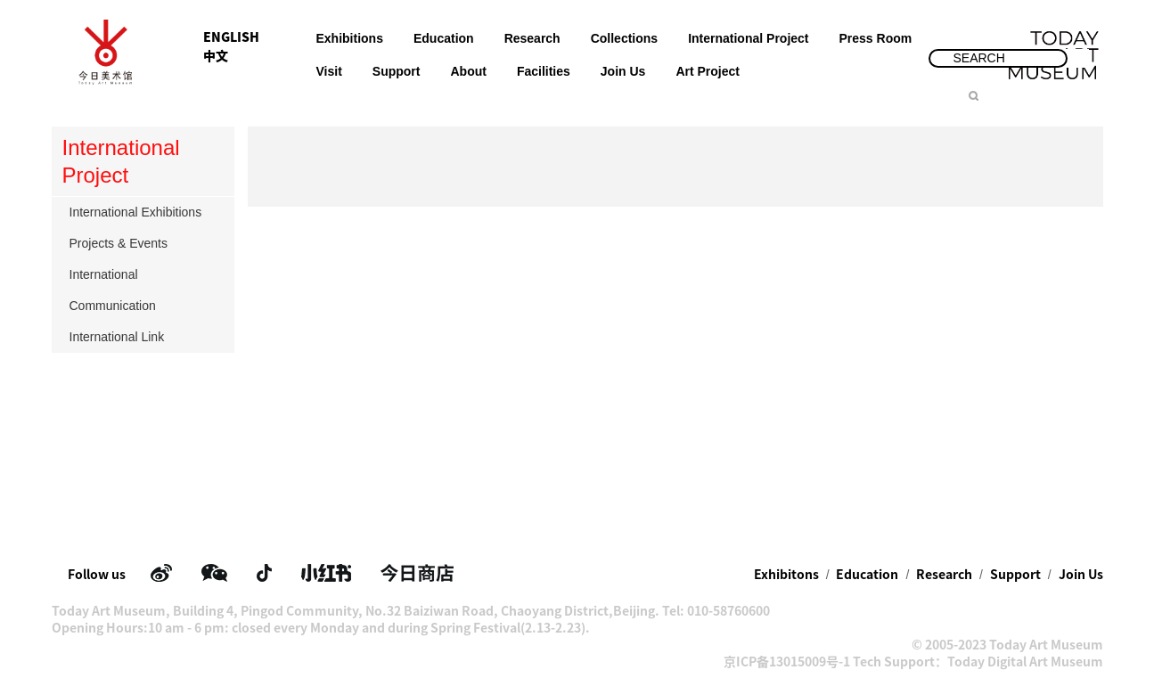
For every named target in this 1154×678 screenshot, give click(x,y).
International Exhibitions (145, 212)
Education (443, 38)
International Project (748, 38)
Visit (329, 71)
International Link (145, 337)
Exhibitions (349, 38)
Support (396, 71)
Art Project (707, 71)
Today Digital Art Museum (1025, 662)
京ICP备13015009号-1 (787, 662)
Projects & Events (145, 243)
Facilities (543, 71)
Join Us (623, 71)
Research (532, 38)
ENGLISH (231, 37)
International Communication (145, 290)
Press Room (876, 38)
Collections (624, 38)
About (468, 71)
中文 (215, 56)
